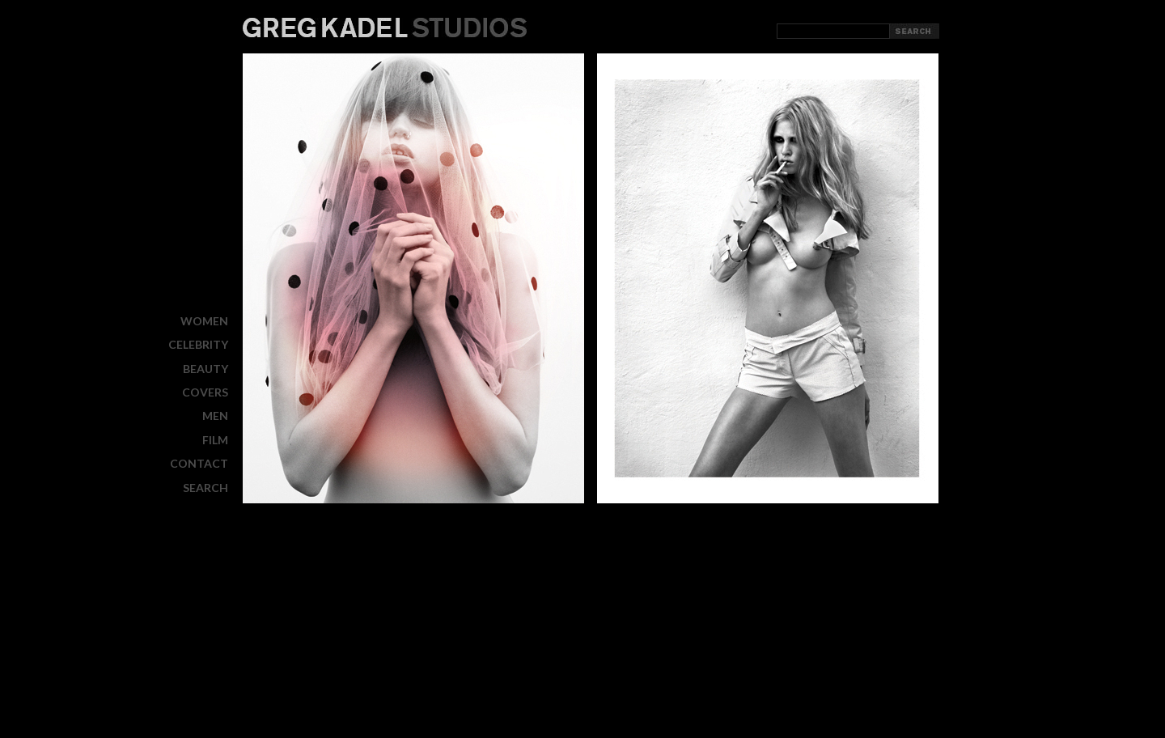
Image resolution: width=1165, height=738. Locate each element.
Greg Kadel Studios (385, 27)
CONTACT (199, 463)
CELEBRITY (198, 344)
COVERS (205, 392)
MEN (215, 415)
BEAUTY (205, 368)
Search (205, 487)
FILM (215, 440)
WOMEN (204, 321)
